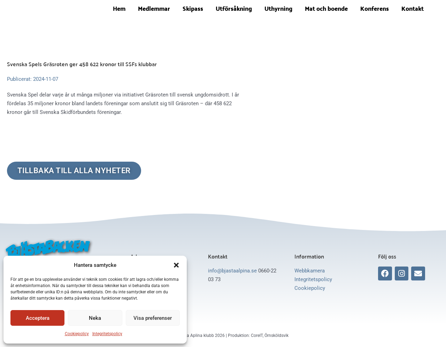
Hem (119, 8)
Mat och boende (326, 8)
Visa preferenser (152, 318)
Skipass (193, 8)
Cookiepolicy (77, 333)
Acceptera (37, 318)
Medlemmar (154, 8)
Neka (95, 318)
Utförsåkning (234, 8)
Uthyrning (278, 8)
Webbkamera (309, 271)
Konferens (374, 8)
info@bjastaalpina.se (232, 271)
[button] (176, 265)
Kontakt (412, 8)
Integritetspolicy (107, 333)
